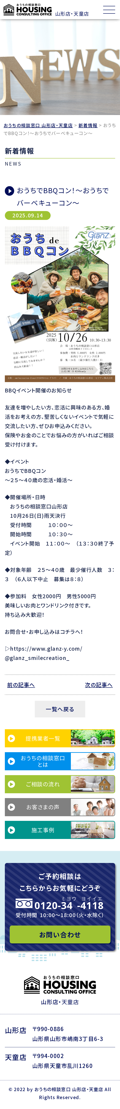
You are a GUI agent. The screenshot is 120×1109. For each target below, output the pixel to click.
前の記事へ (21, 685)
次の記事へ (98, 685)
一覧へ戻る (60, 709)
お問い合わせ (60, 935)
